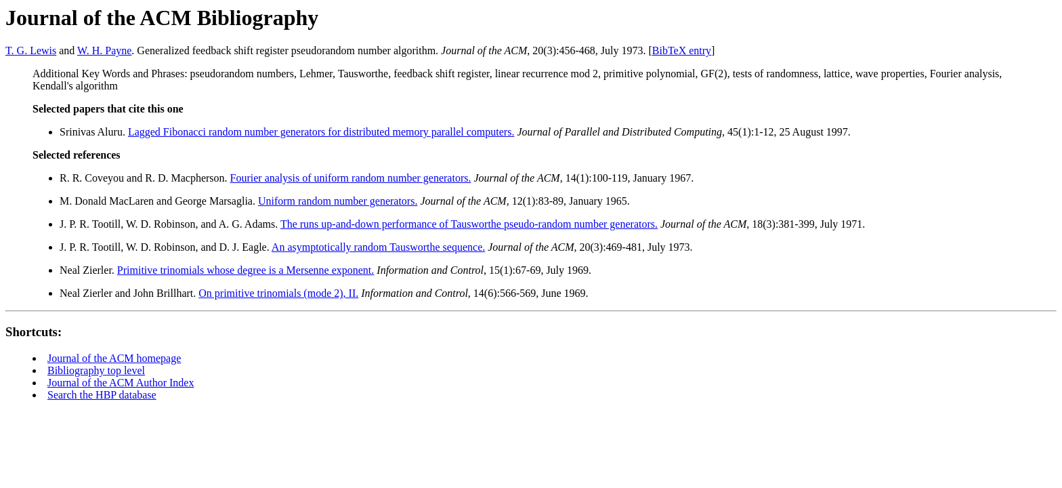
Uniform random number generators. (337, 201)
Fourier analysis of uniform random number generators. (350, 178)
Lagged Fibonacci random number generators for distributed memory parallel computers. (321, 132)
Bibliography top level (96, 370)
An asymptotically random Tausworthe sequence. (378, 247)
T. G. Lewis (30, 50)
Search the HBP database (101, 395)
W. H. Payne (104, 50)
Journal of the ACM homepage (114, 358)
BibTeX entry (681, 50)
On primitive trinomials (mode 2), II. (278, 293)
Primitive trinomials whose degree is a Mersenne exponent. (245, 270)
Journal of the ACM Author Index (120, 382)
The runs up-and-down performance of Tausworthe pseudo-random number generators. (469, 224)
